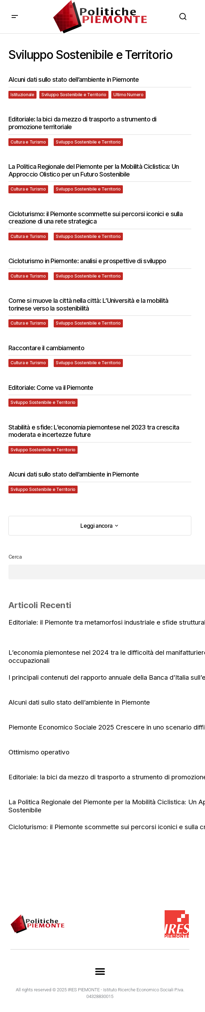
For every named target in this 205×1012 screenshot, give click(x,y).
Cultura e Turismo (28, 142)
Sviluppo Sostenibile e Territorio (73, 94)
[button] (14, 16)
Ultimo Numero (128, 94)
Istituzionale (22, 94)
